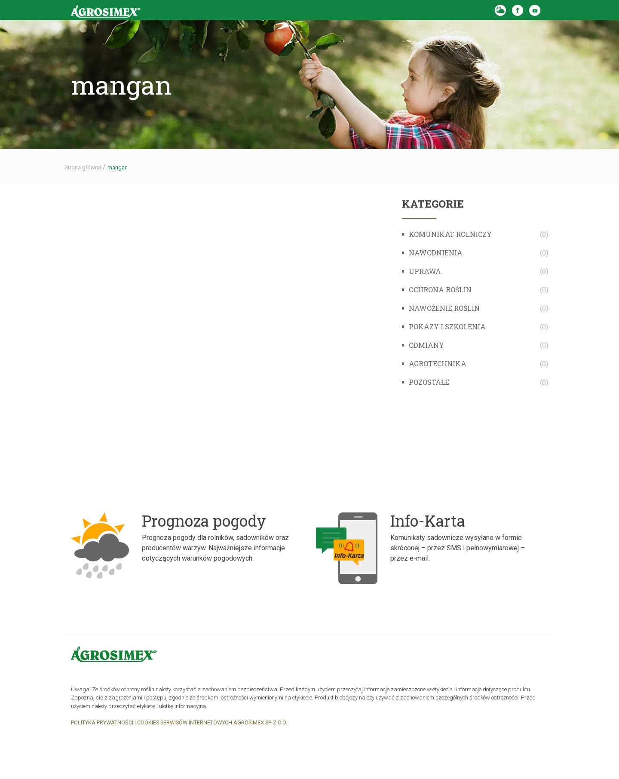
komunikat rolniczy (450, 234)
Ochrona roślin (440, 289)
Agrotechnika (437, 363)
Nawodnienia (436, 252)
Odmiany (426, 345)
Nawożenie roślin (444, 308)
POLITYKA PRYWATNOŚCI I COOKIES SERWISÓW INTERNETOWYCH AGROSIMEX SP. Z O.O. (179, 722)
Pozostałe (429, 381)
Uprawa (425, 271)
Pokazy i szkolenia (447, 326)
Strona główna (82, 167)
